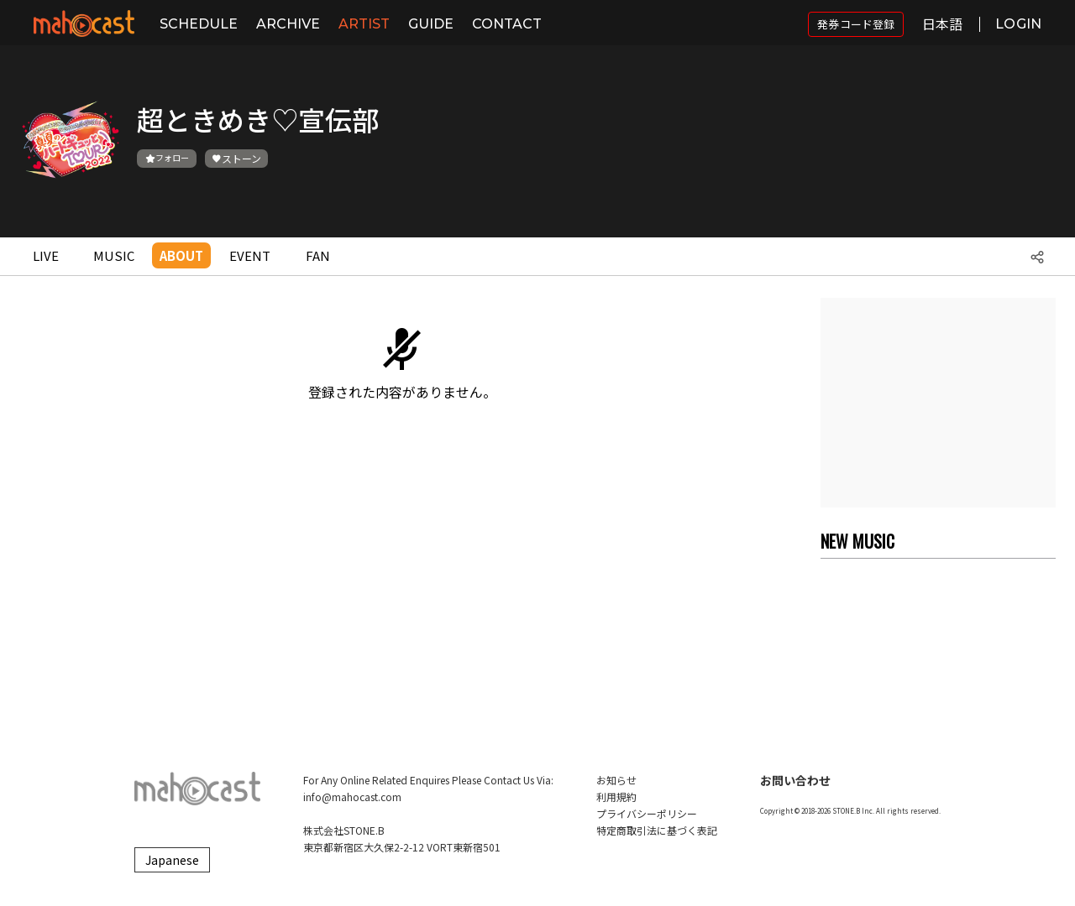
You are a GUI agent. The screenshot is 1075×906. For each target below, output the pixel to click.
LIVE (46, 255)
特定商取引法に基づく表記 (656, 830)
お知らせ (616, 780)
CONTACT (507, 24)
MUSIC (113, 255)
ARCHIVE (288, 24)
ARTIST (364, 24)
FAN (318, 255)
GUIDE (431, 24)
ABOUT (181, 255)
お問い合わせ (795, 780)
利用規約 (616, 796)
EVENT (249, 255)
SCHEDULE (199, 24)
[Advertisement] (938, 403)
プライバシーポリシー (646, 813)
